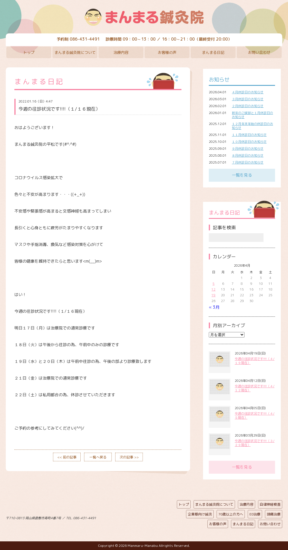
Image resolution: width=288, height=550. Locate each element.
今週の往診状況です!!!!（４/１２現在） (254, 388)
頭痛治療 (274, 514)
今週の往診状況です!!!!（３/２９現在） (254, 443)
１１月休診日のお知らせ (249, 134)
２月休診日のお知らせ (248, 106)
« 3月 (214, 307)
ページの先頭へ (139, 517)
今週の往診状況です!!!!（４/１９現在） (254, 360)
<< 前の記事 (67, 457)
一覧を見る (242, 175)
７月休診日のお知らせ (248, 162)
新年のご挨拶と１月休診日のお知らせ (252, 115)
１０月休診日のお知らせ (249, 141)
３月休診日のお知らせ (248, 99)
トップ (29, 52)
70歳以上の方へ (230, 514)
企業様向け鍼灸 (200, 514)
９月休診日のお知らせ (248, 148)
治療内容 (120, 52)
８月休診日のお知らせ (248, 155)
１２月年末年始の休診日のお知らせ (252, 126)
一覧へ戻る (98, 457)
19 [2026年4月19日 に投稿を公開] (213, 295)
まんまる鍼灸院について (75, 52)
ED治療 (254, 514)
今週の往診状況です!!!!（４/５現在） (254, 415)
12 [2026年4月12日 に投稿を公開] (213, 289)
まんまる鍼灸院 (144, 17)
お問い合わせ (259, 52)
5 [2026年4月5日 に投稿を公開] (214, 283)
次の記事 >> (129, 457)
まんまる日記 (213, 52)
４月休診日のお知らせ (248, 92)
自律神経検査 (270, 504)
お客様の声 (167, 52)
